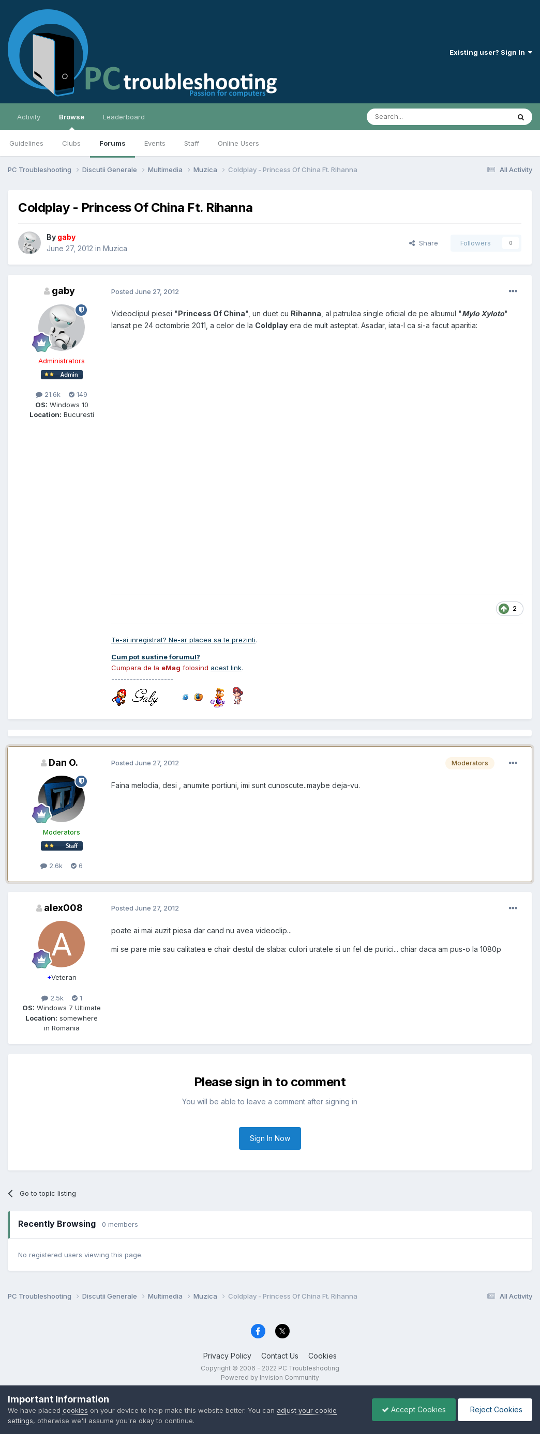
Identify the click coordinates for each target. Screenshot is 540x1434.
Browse (71, 121)
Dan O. (63, 762)
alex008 (63, 907)
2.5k (52, 998)
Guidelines (26, 143)
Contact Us (279, 1355)
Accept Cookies (411, 1409)
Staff (191, 143)
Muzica (115, 248)
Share (423, 243)
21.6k (48, 394)
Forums (112, 143)
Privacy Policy (227, 1355)
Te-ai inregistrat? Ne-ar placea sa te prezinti (183, 640)
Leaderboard (124, 117)
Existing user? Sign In (490, 52)
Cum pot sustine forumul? (155, 657)
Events (155, 143)
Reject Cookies (494, 1409)
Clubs (71, 143)
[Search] (412, 117)
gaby (63, 290)
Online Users (238, 143)
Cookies (322, 1355)
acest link (226, 668)
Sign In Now (270, 1138)
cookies (75, 1410)
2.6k (51, 865)
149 (78, 394)
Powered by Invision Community (270, 1377)
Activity (28, 117)
